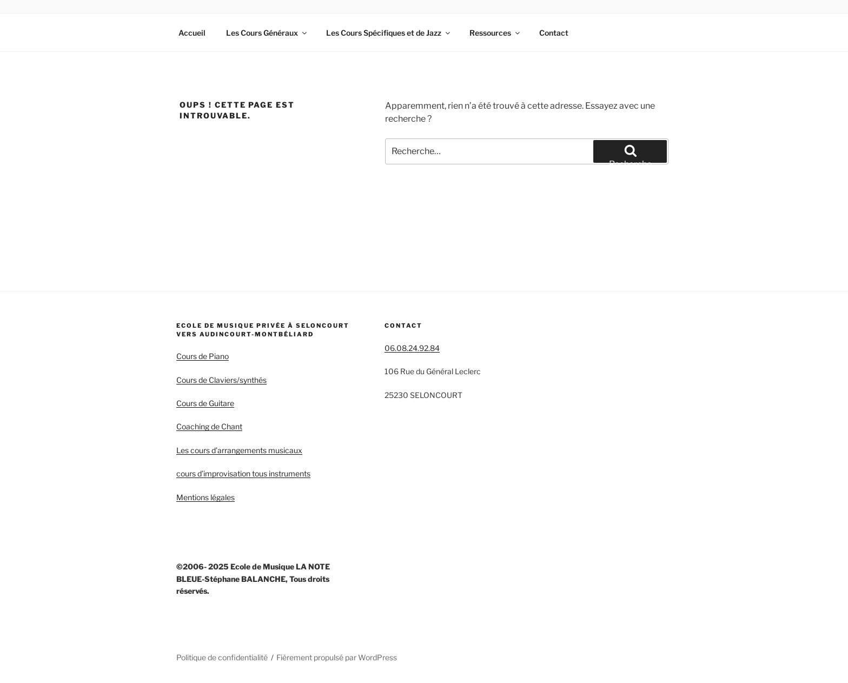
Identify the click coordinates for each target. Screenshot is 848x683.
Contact (553, 32)
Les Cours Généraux (267, 32)
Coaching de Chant (209, 426)
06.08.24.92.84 (412, 348)
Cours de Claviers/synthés (221, 379)
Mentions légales (205, 497)
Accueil (192, 32)
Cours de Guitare (205, 403)
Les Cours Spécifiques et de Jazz (389, 32)
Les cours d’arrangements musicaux (239, 450)
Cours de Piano (202, 356)
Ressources (495, 32)
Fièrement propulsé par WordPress (336, 657)
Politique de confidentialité (222, 657)
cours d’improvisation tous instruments (243, 473)
